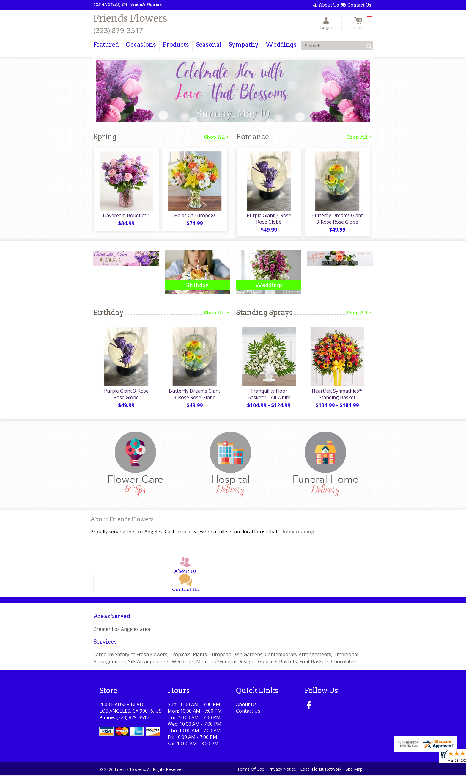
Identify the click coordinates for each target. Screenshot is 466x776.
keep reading (298, 532)
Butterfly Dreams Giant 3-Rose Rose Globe (337, 218)
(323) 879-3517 (118, 30)
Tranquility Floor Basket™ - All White (268, 395)
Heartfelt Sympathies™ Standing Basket (337, 395)
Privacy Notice (282, 770)
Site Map (354, 770)
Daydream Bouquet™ (126, 215)
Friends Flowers (130, 18)
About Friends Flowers (122, 520)
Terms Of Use (250, 770)
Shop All (217, 137)
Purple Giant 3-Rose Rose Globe (268, 218)
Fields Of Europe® (194, 215)
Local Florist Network (320, 770)
